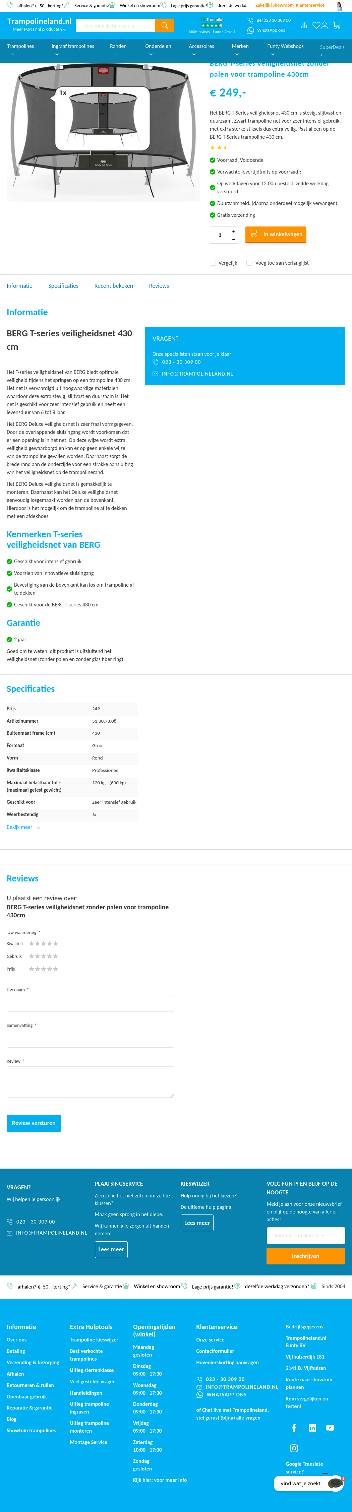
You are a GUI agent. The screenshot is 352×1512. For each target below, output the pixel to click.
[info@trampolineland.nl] (245, 374)
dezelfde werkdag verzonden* (246, 5)
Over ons (16, 1339)
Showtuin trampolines (31, 1430)
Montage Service (88, 1442)
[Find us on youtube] (330, 1428)
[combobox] (115, 25)
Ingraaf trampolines (73, 49)
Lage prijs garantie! (189, 5)
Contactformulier (215, 1351)
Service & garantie (91, 5)
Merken (240, 49)
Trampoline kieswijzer (94, 1339)
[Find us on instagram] (294, 1448)
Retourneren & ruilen (30, 1385)
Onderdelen (158, 49)
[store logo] (39, 21)
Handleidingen (86, 1393)
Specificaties (63, 285)
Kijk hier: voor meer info (160, 1480)
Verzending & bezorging (33, 1362)
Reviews (159, 285)
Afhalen (15, 1374)
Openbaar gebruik (27, 1396)
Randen (118, 49)
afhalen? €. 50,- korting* (40, 5)
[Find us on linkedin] (312, 1428)
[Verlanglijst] (316, 25)
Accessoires (201, 49)
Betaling (16, 1351)
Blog (11, 1419)
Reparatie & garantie (30, 1407)
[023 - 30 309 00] (245, 362)
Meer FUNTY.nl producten (39, 29)
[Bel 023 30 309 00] (269, 20)
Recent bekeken (114, 285)
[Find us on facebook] (294, 1428)
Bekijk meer (20, 827)
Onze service (210, 1339)
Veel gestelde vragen (93, 1381)
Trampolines (20, 49)
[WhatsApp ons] (266, 30)
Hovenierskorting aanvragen (227, 1362)
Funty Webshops (286, 49)
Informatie (20, 285)
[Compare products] (304, 25)
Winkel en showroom (140, 5)
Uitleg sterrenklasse (92, 1370)
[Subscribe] (306, 1256)
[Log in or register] (324, 25)
